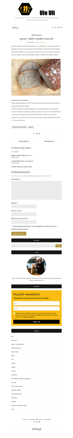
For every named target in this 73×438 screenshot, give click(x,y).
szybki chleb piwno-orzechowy (22, 161)
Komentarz (16, 179)
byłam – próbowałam (17, 344)
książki (13, 367)
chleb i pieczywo (36, 35)
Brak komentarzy (41, 42)
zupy (12, 409)
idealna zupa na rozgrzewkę (21, 167)
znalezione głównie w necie (19, 405)
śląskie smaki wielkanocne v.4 (21, 155)
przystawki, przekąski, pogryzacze (21, 378)
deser (13, 355)
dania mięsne (15, 352)
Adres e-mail (16, 211)
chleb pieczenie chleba (19, 127)
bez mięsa (14, 340)
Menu (15, 28)
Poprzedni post (24, 141)
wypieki (13, 401)
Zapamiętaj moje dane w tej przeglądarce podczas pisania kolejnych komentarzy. (34, 227)
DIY (12, 359)
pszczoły (13, 382)
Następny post (49, 141)
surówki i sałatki (16, 390)
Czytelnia (47, 419)
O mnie (24, 419)
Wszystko (14, 397)
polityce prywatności (29, 317)
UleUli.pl (36, 429)
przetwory (14, 375)
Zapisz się (36, 322)
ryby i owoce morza (17, 386)
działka (13, 363)
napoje (13, 371)
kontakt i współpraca (35, 419)
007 (12, 336)
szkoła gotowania (16, 394)
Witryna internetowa (19, 218)
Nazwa (14, 203)
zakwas (31, 127)
